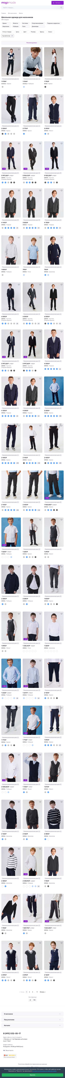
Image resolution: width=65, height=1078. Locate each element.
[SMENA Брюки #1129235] (11, 438)
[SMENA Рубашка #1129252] (32, 579)
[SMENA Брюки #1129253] (54, 579)
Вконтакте (7, 1050)
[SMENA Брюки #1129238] (11, 485)
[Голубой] (24, 275)
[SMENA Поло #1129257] (32, 626)
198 (34, 1000)
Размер (33, 32)
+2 (17, 698)
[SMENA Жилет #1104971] (32, 955)
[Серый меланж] (2, 275)
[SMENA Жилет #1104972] (54, 955)
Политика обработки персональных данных (32, 1063)
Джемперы (35, 26)
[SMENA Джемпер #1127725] (11, 814)
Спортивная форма (37, 23)
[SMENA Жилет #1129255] (11, 626)
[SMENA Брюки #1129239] (32, 485)
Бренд (42, 32)
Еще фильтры (7, 36)
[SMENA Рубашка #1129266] (11, 673)
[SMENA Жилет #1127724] (54, 767)
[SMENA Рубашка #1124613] (32, 861)
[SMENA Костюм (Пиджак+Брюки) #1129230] (32, 344)
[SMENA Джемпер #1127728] (11, 861)
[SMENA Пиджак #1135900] (32, 203)
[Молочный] (35, 651)
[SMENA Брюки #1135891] (32, 108)
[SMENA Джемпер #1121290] (54, 861)
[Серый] (8, 133)
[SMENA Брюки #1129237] (54, 438)
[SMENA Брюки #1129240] (54, 485)
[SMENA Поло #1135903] (32, 250)
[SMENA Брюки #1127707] (54, 720)
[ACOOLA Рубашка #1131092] (32, 62)
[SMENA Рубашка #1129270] (32, 720)
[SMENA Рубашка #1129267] (32, 673)
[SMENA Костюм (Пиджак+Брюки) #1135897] (32, 156)
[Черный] (45, 86)
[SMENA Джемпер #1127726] (32, 814)
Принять (32, 1075)
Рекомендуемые (31, 43)
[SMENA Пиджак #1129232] (11, 391)
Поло (23, 26)
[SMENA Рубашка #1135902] (11, 250)
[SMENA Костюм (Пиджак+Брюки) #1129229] (11, 344)
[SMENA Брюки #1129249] (32, 532)
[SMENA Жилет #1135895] (54, 108)
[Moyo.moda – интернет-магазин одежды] (8, 2)
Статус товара (7, 32)
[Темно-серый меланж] (5, 604)
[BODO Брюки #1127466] (54, 62)
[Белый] (2, 557)
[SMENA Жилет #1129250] (54, 532)
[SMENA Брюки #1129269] (11, 720)
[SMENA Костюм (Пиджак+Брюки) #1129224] (32, 297)
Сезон (50, 32)
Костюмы (25, 23)
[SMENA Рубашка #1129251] (11, 579)
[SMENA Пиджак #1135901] (54, 203)
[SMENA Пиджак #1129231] (54, 344)
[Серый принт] (2, 86)
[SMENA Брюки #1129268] (54, 673)
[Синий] (5, 133)
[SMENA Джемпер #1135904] (54, 250)
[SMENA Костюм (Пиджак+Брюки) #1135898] (54, 156)
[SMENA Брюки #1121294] (54, 908)
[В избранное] (19, 49)
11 (37, 992)
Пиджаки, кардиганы (53, 23)
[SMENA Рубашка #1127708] (11, 767)
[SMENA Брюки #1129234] (54, 391)
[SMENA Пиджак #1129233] (32, 391)
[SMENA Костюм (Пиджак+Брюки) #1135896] (11, 156)
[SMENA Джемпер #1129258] (54, 626)
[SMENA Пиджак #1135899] (11, 203)
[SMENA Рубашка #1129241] (11, 532)
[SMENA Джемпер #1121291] (11, 908)
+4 (17, 228)
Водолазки (6, 26)
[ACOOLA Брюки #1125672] (11, 62)
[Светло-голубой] (24, 86)
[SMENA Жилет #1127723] (32, 767)
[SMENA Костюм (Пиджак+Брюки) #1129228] (54, 297)
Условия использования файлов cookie (44, 1071)
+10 (60, 416)
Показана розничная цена (10, 79)
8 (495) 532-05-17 (9, 1033)
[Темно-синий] (45, 275)
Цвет (24, 32)
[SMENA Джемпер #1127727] (54, 814)
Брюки (5, 23)
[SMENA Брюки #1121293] (32, 908)
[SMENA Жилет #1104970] (11, 955)
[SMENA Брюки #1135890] (11, 108)
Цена (17, 32)
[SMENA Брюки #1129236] (32, 438)
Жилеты (15, 23)
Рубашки (15, 26)
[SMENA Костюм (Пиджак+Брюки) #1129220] (11, 297)
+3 (17, 323)
